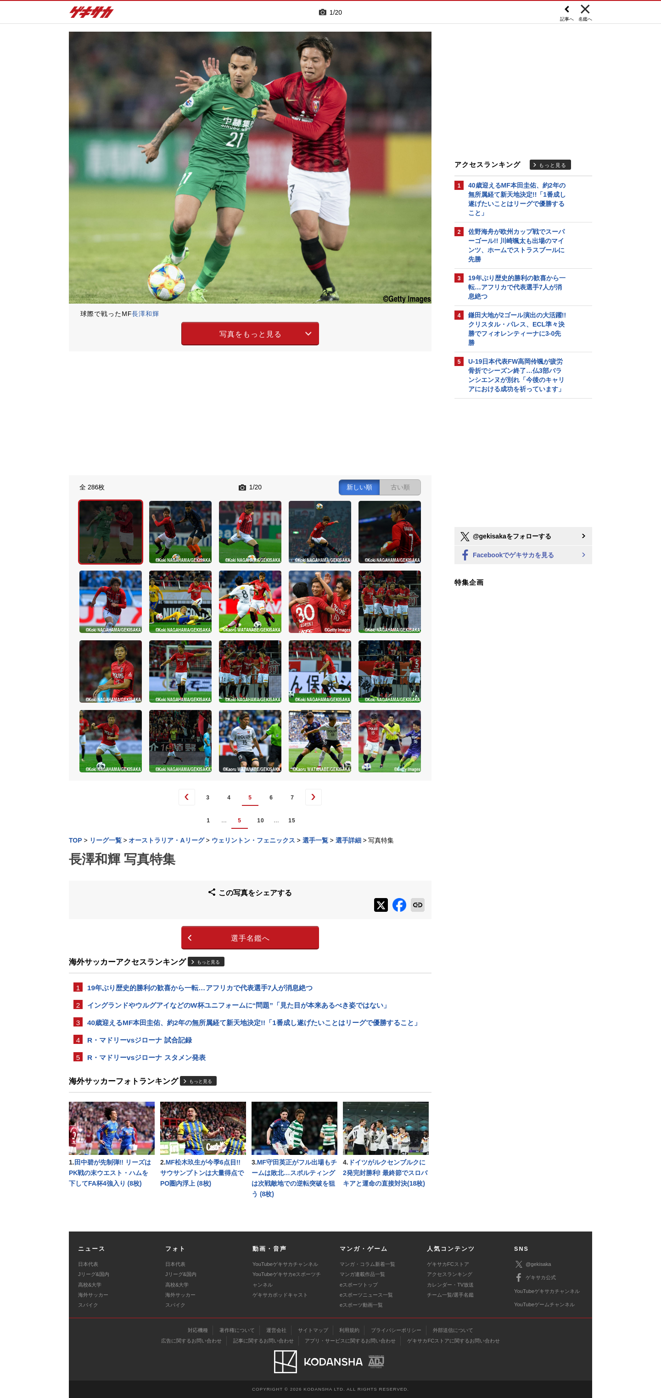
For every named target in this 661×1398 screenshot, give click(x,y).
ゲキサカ (92, 14)
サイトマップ (313, 1330)
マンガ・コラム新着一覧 (367, 1264)
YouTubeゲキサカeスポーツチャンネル (286, 1279)
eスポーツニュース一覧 (366, 1295)
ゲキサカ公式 (535, 1277)
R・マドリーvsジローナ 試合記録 (139, 1040)
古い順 (400, 487)
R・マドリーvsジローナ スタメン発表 (146, 1057)
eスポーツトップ (359, 1284)
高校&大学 (89, 1284)
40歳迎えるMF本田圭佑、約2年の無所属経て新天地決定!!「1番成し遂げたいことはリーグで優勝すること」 (254, 1022)
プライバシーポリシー (396, 1330)
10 (260, 820)
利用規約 (349, 1330)
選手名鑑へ (250, 938)
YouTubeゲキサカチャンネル (285, 1264)
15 (291, 820)
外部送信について (453, 1330)
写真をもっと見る (250, 334)
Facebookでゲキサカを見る (506, 555)
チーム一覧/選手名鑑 (450, 1295)
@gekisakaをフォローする (505, 536)
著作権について (237, 1330)
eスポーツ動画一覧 (361, 1305)
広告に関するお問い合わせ (191, 1340)
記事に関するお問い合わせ (263, 1340)
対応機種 (198, 1330)
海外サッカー (93, 1295)
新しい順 (359, 487)
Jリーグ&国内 (93, 1274)
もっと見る (208, 962)
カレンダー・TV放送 (450, 1284)
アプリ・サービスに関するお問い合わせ (350, 1340)
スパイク (88, 1305)
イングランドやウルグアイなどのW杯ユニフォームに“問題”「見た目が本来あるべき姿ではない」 (238, 1005)
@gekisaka (532, 1264)
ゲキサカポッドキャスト (280, 1295)
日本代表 (88, 1264)
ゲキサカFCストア (448, 1264)
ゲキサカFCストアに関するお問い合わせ (453, 1340)
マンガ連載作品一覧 (362, 1274)
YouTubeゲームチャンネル (544, 1304)
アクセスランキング (449, 1274)
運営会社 (276, 1330)
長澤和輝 (145, 313)
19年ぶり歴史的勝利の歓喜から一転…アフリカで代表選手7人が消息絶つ (200, 988)
